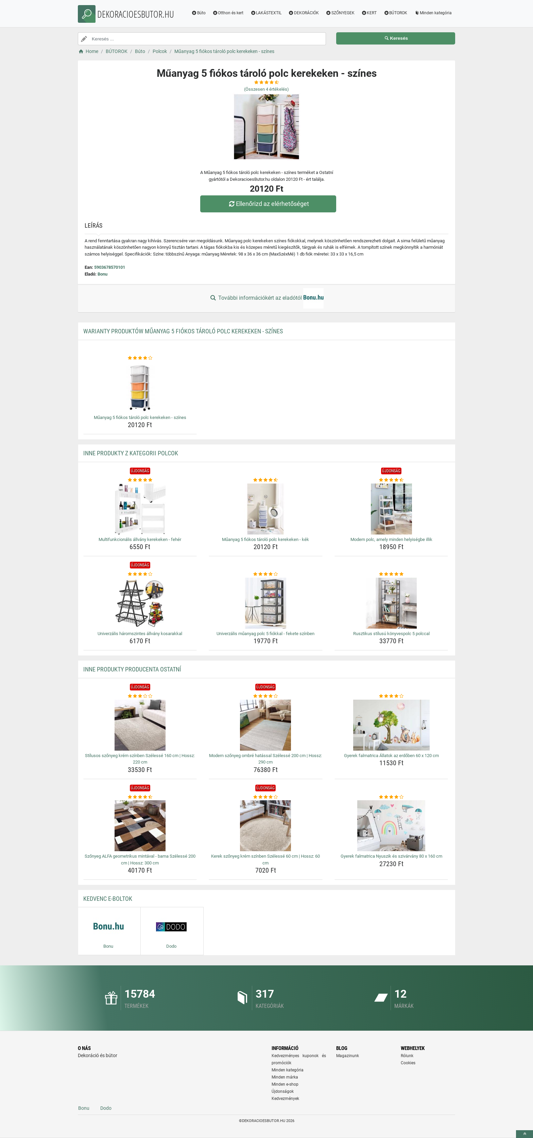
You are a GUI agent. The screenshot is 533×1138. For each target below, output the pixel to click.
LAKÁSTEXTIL (265, 13)
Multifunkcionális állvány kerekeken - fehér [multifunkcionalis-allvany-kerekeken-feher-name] (140, 539)
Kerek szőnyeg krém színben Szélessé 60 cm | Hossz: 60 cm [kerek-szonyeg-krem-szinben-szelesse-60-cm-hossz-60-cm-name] (265, 859)
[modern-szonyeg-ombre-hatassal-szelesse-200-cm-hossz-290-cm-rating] (265, 696)
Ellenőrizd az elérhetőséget (268, 203)
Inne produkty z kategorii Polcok (130, 453)
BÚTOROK (395, 13)
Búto (198, 13)
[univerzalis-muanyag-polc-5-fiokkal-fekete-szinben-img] (265, 603)
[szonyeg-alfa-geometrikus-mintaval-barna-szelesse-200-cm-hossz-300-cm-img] (140, 825)
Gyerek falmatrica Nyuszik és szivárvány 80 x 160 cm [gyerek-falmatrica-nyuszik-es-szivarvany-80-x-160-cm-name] (391, 856)
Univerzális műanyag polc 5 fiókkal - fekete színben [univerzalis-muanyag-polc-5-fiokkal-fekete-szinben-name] (265, 633)
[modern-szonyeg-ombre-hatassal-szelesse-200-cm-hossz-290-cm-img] (265, 725)
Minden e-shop (285, 1084)
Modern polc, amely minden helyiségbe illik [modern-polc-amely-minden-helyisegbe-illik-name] (391, 539)
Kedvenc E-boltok (107, 898)
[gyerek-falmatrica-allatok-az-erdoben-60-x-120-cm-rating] (391, 696)
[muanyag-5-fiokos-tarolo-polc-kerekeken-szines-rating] (140, 358)
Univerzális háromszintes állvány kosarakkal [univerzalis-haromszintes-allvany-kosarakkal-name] (140, 633)
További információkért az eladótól (266, 298)
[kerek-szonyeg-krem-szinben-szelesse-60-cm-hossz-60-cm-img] (265, 825)
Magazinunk (347, 1055)
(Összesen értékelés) (266, 89)
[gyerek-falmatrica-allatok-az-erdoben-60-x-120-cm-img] (391, 725)
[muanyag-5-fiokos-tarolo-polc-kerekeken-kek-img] (265, 509)
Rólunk (407, 1055)
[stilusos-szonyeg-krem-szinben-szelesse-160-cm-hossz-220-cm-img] (140, 725)
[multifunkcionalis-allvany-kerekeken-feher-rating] (140, 480)
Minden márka (285, 1077)
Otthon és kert (228, 13)
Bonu (102, 274)
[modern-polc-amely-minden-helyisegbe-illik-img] (391, 509)
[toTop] (524, 1134)
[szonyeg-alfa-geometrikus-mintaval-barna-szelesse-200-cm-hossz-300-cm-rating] (140, 797)
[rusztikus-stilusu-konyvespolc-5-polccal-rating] (391, 574)
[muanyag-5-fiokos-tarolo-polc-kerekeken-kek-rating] (265, 480)
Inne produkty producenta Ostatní (132, 669)
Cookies (408, 1063)
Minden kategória (433, 13)
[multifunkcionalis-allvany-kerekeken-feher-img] (140, 509)
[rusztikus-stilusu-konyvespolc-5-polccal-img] (391, 603)
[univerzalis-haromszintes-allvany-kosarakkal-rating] (140, 574)
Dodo (105, 1108)
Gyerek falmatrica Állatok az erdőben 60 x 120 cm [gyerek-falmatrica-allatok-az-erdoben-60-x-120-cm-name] (391, 755)
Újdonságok (283, 1091)
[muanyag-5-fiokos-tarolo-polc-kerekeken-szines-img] (140, 387)
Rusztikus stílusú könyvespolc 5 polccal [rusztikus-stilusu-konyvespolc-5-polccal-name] (391, 633)
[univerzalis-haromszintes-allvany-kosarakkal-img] (140, 603)
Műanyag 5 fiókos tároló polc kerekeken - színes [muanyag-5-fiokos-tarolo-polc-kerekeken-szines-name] (140, 417)
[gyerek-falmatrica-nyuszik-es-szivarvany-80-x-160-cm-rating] (391, 797)
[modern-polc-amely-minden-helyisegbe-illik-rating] (391, 480)
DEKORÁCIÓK (303, 13)
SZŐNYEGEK (340, 13)
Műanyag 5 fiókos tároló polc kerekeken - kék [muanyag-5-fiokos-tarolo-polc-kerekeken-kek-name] (265, 539)
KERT (369, 13)
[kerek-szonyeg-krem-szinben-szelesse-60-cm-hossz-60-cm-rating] (265, 797)
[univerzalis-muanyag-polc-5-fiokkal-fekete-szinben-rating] (265, 574)
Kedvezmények (285, 1098)
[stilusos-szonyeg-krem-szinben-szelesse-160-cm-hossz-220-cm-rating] (140, 696)
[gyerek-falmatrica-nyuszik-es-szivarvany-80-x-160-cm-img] (391, 825)
